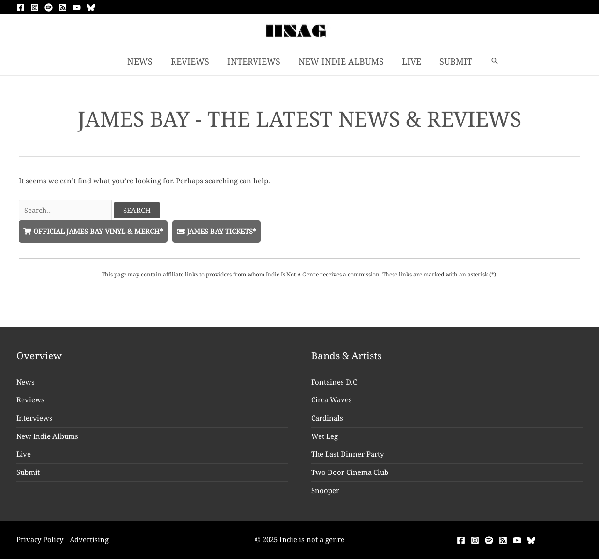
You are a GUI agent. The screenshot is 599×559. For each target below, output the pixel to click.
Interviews (34, 418)
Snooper (325, 490)
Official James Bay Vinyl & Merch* (94, 231)
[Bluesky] (91, 7)
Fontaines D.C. (335, 381)
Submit (28, 472)
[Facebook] (20, 7)
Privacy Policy (39, 539)
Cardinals (327, 418)
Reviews (30, 400)
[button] (490, 61)
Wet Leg (324, 436)
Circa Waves (331, 400)
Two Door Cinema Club (350, 472)
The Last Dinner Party (347, 454)
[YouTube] (77, 7)
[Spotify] (48, 7)
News (25, 381)
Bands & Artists (346, 356)
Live (23, 454)
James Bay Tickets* (221, 231)
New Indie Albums (47, 436)
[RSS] (62, 7)
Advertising (90, 539)
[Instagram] (34, 7)
